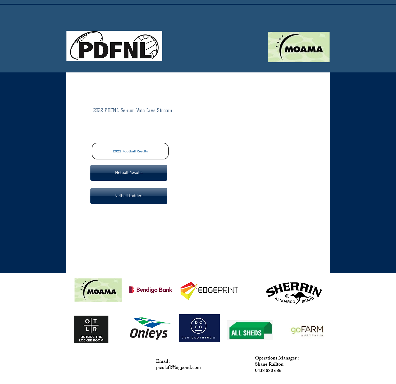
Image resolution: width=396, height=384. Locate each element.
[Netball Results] (128, 173)
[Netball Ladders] (128, 196)
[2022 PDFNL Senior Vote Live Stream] (132, 110)
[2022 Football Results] (130, 151)
